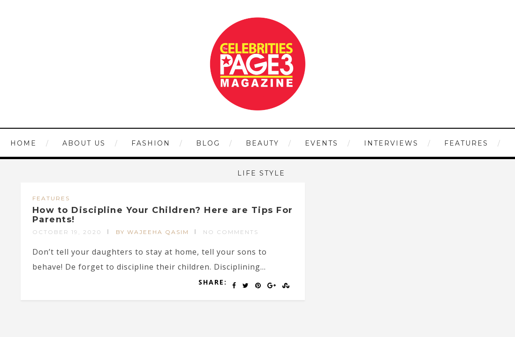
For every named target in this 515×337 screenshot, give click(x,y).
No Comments (230, 231)
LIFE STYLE (261, 173)
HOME (23, 143)
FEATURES (466, 143)
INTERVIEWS (391, 143)
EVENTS (321, 143)
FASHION (150, 143)
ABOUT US (84, 143)
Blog (208, 143)
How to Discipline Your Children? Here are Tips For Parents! (162, 215)
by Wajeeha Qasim (152, 231)
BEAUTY (262, 143)
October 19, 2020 (67, 231)
